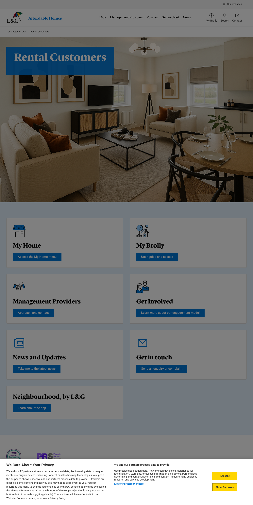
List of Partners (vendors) (129, 483)
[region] (126, 482)
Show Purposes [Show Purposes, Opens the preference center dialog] (225, 487)
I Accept (225, 475)
